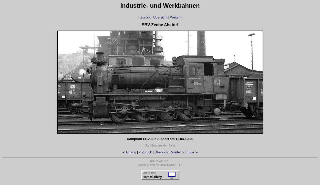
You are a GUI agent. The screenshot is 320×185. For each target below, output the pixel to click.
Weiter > (176, 17)
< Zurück (144, 17)
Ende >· (192, 152)
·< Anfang (129, 152)
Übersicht (160, 17)
